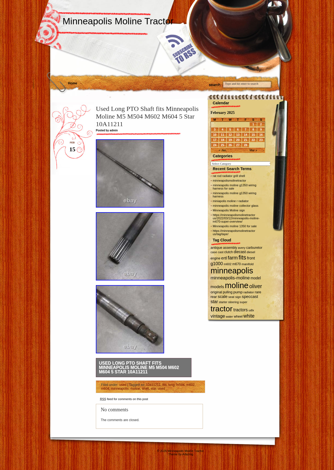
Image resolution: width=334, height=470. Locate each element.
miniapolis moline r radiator (231, 201)
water (229, 316)
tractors (240, 310)
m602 (191, 385)
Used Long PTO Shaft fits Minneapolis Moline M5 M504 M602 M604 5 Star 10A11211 (139, 367)
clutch (228, 252)
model (256, 278)
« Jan (222, 150)
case (214, 252)
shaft (145, 389)
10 (214, 134)
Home (72, 83)
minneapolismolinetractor (229, 180)
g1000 (217, 263)
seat (231, 296)
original (216, 292)
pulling (227, 292)
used (122, 385)
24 (214, 145)
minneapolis (120, 389)
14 (245, 134)
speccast (250, 296)
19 (230, 139)
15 (253, 134)
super (243, 302)
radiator (248, 292)
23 (261, 139)
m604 (105, 389)
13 (238, 134)
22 (253, 139)
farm (233, 258)
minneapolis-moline (230, 277)
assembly (230, 248)
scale (222, 296)
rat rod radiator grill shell (229, 176)
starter (223, 302)
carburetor (254, 248)
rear (214, 297)
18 (222, 139)
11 (222, 134)
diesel (251, 252)
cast (220, 252)
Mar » (253, 150)
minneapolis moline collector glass (235, 205)
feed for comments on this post (124, 399)
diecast (240, 252)
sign (238, 296)
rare (258, 292)
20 (238, 139)
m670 (236, 264)
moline (135, 389)
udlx (251, 310)
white (249, 316)
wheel (238, 316)
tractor (222, 308)
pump (238, 292)
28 (245, 145)
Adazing (187, 454)
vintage (218, 316)
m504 (180, 385)
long (171, 385)
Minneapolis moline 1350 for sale (235, 226)
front (251, 258)
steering (233, 302)
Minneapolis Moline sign (229, 210)
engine (215, 258)
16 (261, 134)
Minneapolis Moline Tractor (118, 21)
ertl (224, 258)
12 (230, 134)
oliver (255, 286)
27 (238, 145)
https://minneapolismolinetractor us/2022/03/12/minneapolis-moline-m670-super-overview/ (236, 218)
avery (241, 247)
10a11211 (153, 385)
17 (214, 139)
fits (164, 385)
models (217, 286)
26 (230, 145)
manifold (248, 264)
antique (216, 248)
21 (245, 139)
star (153, 389)
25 (222, 145)
